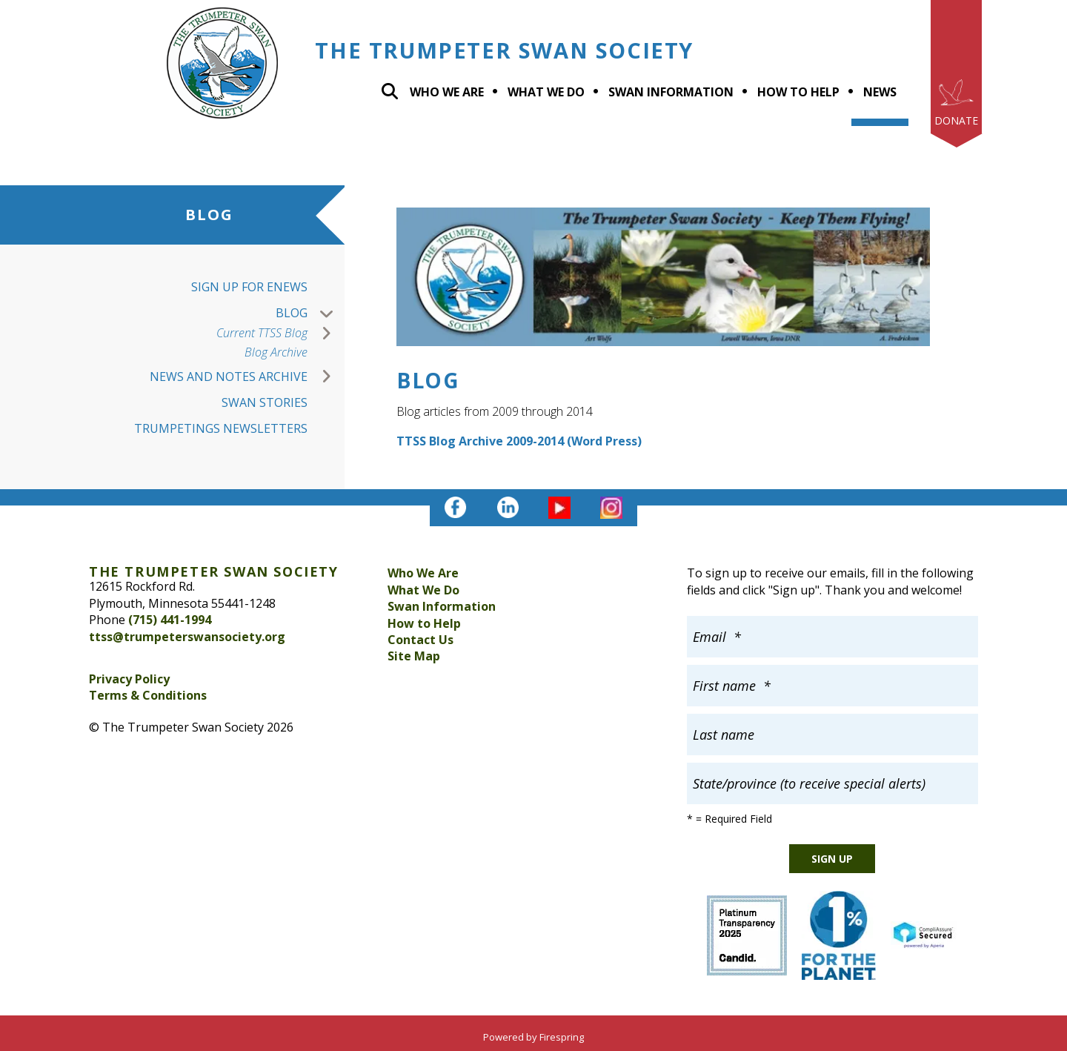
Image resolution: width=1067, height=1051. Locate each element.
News (880, 92)
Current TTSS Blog (280, 333)
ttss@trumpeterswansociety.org (187, 637)
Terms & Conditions (148, 695)
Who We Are (447, 92)
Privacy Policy (129, 679)
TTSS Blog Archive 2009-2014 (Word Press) (519, 441)
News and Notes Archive (247, 377)
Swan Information (671, 92)
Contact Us (420, 639)
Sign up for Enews (249, 287)
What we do (546, 92)
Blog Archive (276, 352)
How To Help (798, 92)
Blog (310, 313)
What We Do (423, 590)
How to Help (424, 623)
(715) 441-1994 (169, 619)
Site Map (414, 656)
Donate (956, 120)
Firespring (561, 1037)
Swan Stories (265, 402)
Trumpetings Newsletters (221, 428)
